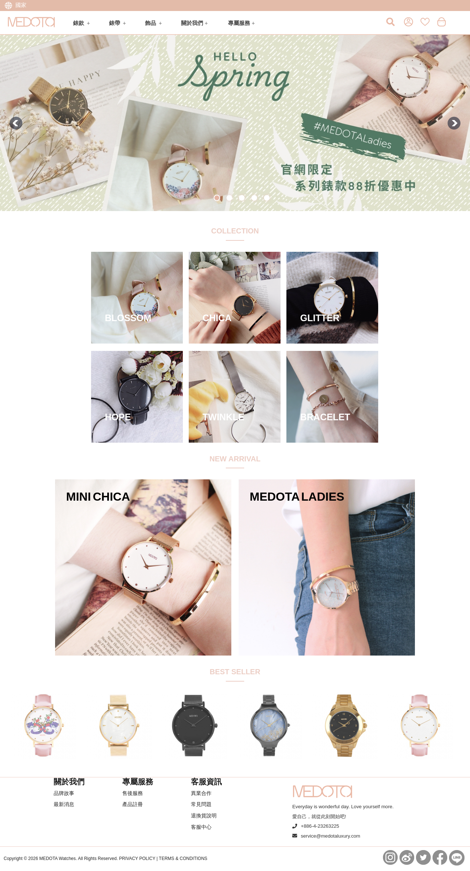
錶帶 (114, 23)
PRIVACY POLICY (137, 858)
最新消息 (64, 804)
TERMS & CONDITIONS (183, 858)
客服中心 (201, 827)
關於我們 (192, 23)
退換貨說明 (204, 816)
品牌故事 (64, 793)
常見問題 (201, 804)
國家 (15, 5)
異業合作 (201, 793)
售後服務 (132, 793)
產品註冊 (132, 804)
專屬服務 (239, 23)
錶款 (78, 23)
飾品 (150, 23)
